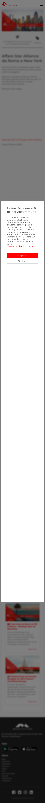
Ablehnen (22, 261)
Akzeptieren (22, 255)
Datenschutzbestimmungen (20, 246)
